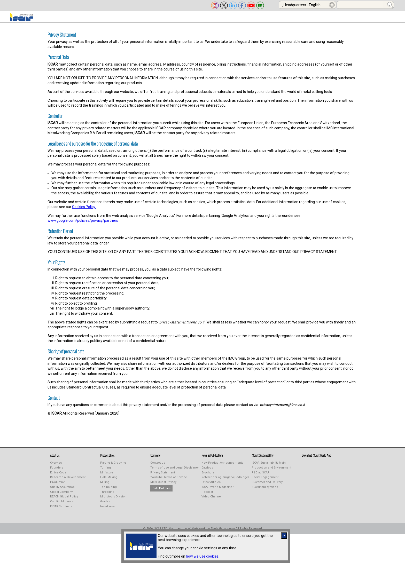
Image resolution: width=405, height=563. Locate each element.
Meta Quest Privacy (163, 485)
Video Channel (211, 499)
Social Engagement (265, 480)
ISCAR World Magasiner (217, 490)
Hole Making (109, 480)
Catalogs (207, 470)
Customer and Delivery (267, 485)
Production (58, 485)
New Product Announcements (222, 465)
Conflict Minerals (61, 504)
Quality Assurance (62, 490)
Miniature (106, 475)
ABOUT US (52, 18)
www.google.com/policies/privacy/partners (83, 223)
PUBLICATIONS (175, 18)
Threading (107, 495)
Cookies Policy (84, 210)
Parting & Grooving (113, 465)
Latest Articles (211, 485)
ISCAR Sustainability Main (269, 465)
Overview (56, 465)
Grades (105, 504)
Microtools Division (113, 499)
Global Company (61, 495)
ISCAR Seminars (61, 509)
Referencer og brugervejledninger (225, 480)
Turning (105, 470)
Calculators (301, 18)
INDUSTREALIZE (133, 18)
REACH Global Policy (64, 499)
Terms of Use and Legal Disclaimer (174, 470)
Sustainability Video (265, 490)
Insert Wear (108, 509)
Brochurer (208, 475)
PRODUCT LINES (90, 18)
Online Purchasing (255, 18)
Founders (56, 470)
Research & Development (67, 480)
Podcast (207, 495)
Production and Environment (271, 470)
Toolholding (108, 490)
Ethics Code (58, 475)
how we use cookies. (202, 556)
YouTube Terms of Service (168, 480)
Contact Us (157, 465)
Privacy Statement (162, 475)
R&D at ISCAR (260, 475)
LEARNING (212, 18)
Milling (105, 485)
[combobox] (307, 5)
